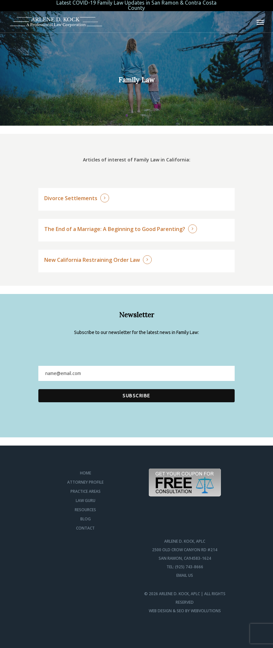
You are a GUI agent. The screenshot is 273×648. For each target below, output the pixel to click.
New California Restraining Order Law (92, 259)
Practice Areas (85, 491)
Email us (184, 575)
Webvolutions (206, 611)
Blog (85, 519)
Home (85, 473)
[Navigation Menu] (260, 22)
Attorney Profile (85, 482)
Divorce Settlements (70, 198)
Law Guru (85, 500)
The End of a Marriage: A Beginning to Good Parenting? (114, 229)
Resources (85, 509)
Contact (85, 528)
